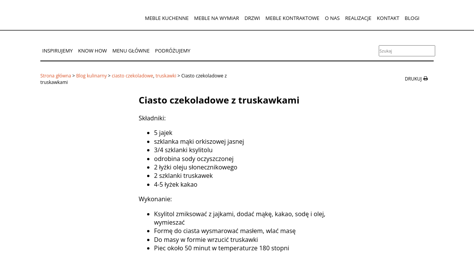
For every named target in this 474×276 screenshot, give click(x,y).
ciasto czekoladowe (132, 75)
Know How (92, 50)
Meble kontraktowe (292, 18)
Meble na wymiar (216, 18)
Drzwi (252, 18)
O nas (332, 18)
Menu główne (130, 50)
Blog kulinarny (91, 75)
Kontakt (388, 18)
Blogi (412, 18)
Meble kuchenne (167, 18)
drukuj (413, 79)
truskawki (166, 75)
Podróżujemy (173, 50)
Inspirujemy (57, 50)
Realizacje (358, 18)
